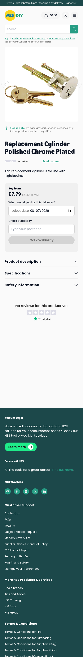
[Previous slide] (5, 84)
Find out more (62, 470)
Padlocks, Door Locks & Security (29, 38)
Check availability (20, 221)
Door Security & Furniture (62, 38)
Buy (6, 38)
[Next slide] (77, 84)
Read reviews (50, 161)
